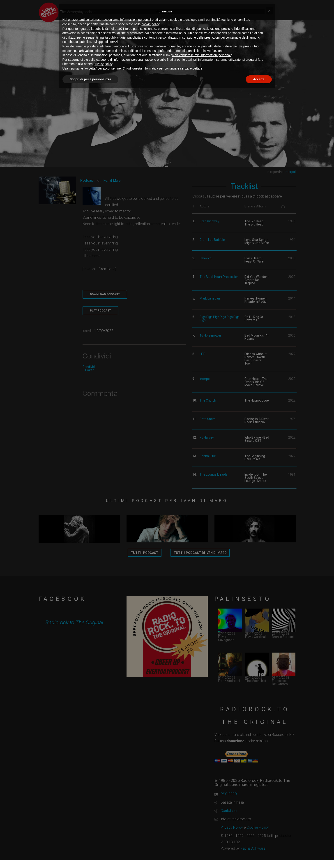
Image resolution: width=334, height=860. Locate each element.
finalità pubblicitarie (112, 37)
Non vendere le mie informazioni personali (201, 55)
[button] (269, 10)
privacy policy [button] (103, 64)
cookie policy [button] (150, 24)
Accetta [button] (259, 79)
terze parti (132, 28)
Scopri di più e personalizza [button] (90, 79)
